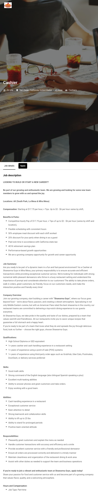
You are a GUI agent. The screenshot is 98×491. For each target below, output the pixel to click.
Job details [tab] (9, 166)
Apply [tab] (22, 166)
